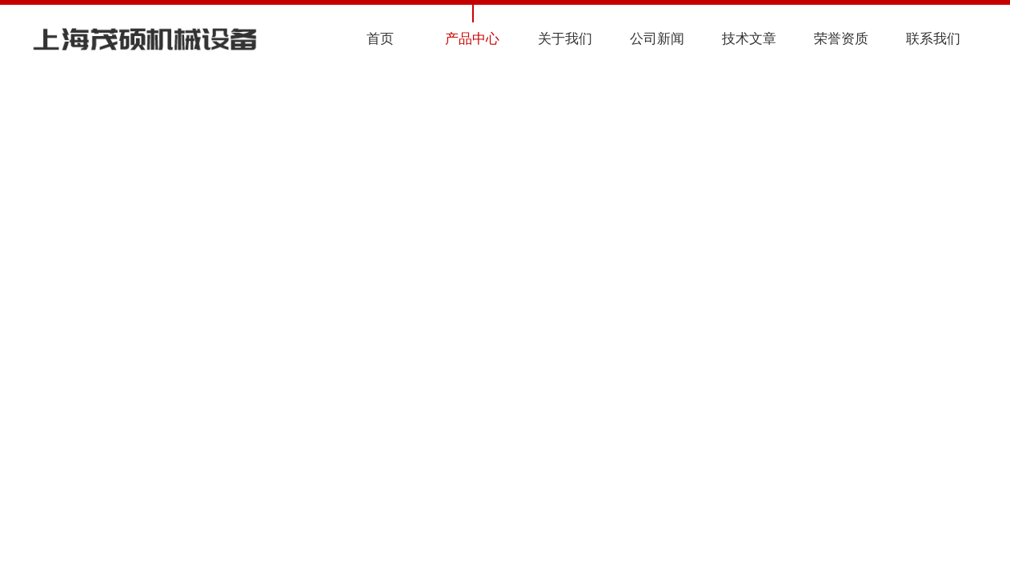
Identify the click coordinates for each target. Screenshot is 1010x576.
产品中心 (472, 38)
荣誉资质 (841, 38)
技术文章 (749, 38)
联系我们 (933, 38)
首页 (380, 38)
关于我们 (565, 38)
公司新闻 (657, 38)
